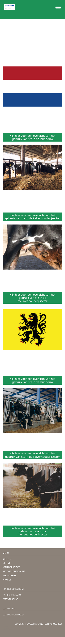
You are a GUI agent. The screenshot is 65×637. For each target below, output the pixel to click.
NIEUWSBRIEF (9, 575)
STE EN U (7, 559)
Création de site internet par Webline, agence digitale (28, 627)
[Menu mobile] (58, 7)
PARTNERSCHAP (10, 599)
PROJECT (7, 579)
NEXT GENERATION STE (14, 571)
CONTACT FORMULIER (13, 614)
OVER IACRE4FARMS (12, 595)
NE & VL (6, 563)
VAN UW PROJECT (11, 567)
